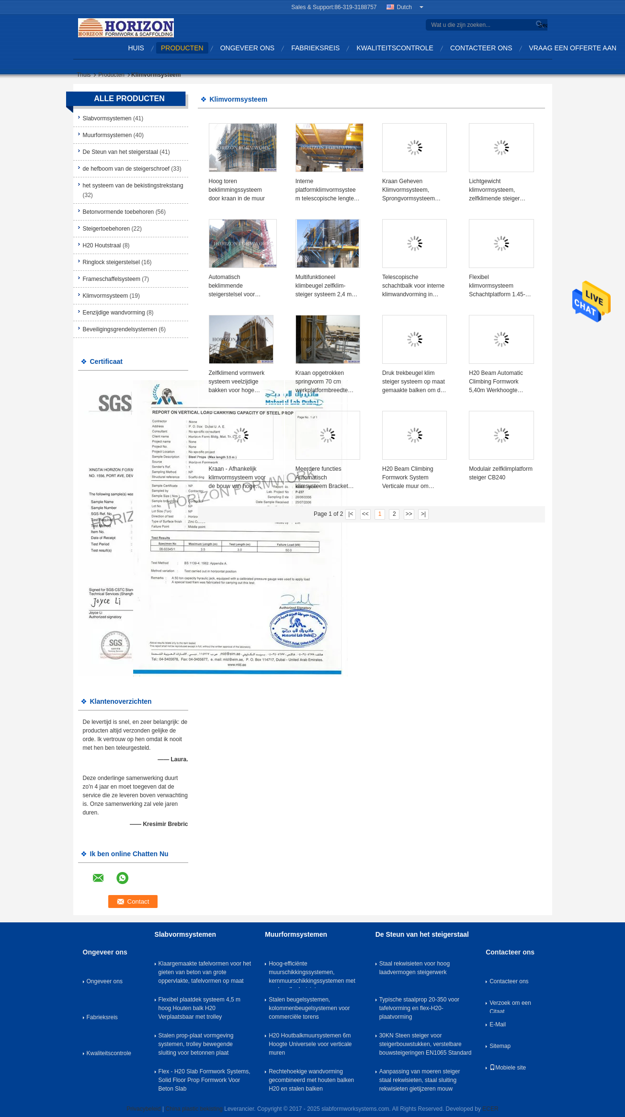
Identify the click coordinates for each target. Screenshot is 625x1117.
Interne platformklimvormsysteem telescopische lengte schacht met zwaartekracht (325, 190)
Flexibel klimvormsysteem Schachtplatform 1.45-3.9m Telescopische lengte (497, 286)
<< (365, 514)
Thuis (84, 74)
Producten (182, 48)
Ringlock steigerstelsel (111, 262)
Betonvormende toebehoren (118, 212)
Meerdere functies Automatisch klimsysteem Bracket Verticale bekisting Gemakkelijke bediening (325, 477)
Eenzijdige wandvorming (114, 312)
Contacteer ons (481, 48)
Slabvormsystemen (107, 118)
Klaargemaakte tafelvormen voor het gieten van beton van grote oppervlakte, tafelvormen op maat (205, 972)
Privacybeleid (143, 1108)
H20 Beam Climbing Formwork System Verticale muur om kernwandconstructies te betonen (413, 477)
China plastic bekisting (194, 1108)
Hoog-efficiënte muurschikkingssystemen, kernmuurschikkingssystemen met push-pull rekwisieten (312, 974)
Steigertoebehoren (106, 228)
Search (541, 25)
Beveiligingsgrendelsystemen (120, 329)
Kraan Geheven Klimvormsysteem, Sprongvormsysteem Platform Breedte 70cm (411, 190)
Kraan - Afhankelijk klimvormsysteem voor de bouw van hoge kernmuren (237, 477)
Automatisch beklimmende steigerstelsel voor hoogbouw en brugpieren (241, 286)
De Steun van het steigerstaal (120, 152)
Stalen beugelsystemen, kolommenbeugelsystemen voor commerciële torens (309, 1008)
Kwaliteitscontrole (394, 48)
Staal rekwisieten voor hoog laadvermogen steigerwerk (414, 968)
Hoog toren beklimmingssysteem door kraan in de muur (237, 190)
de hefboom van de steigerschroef (126, 168)
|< (350, 514)
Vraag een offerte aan (573, 48)
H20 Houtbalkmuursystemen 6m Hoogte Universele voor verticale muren (310, 1044)
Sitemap (500, 1046)
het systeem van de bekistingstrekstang (133, 185)
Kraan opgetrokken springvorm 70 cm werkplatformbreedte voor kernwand (321, 382)
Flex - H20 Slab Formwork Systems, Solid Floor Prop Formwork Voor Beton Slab (204, 1080)
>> (409, 514)
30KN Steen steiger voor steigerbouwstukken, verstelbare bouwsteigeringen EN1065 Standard (425, 1044)
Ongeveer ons (247, 48)
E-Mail (497, 1024)
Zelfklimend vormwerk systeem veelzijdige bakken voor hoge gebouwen (237, 382)
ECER (490, 1108)
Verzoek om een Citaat (510, 1006)
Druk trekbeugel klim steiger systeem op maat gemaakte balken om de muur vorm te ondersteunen (413, 382)
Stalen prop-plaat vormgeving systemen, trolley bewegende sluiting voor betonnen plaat (196, 1044)
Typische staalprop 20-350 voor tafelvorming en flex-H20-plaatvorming (419, 1008)
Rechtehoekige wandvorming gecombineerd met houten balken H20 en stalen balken (311, 1080)
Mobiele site (507, 1067)
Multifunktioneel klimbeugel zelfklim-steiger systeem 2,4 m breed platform (323, 286)
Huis (136, 48)
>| (423, 514)
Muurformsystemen (107, 135)
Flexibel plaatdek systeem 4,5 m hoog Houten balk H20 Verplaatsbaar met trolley (199, 1008)
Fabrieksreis (315, 48)
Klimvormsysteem (105, 295)
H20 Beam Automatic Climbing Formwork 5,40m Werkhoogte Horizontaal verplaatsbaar (496, 382)
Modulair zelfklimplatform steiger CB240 (501, 473)
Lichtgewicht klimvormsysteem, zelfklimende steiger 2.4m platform (494, 190)
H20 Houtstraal (102, 245)
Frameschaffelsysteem (112, 279)
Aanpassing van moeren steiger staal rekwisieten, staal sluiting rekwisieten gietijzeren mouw (419, 1080)
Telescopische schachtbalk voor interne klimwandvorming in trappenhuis (413, 286)
